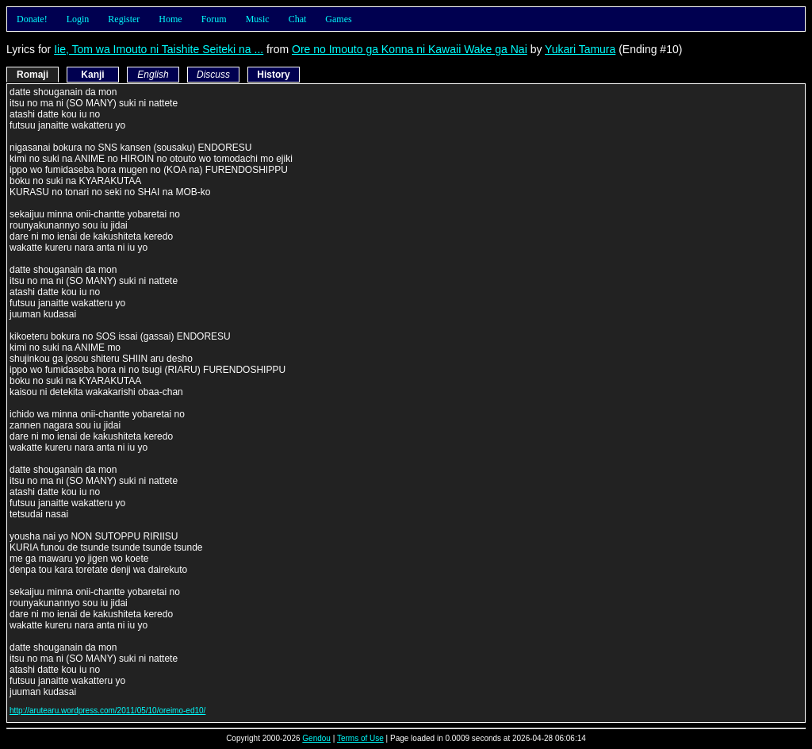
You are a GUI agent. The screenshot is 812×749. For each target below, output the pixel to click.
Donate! (32, 19)
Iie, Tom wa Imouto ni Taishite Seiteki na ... (158, 49)
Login (78, 19)
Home (170, 19)
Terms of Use (360, 738)
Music (258, 19)
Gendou (316, 738)
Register (124, 19)
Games (338, 19)
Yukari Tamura (580, 49)
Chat (298, 19)
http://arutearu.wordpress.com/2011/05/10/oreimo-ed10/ (107, 710)
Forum (214, 19)
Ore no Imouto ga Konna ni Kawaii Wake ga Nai (409, 49)
